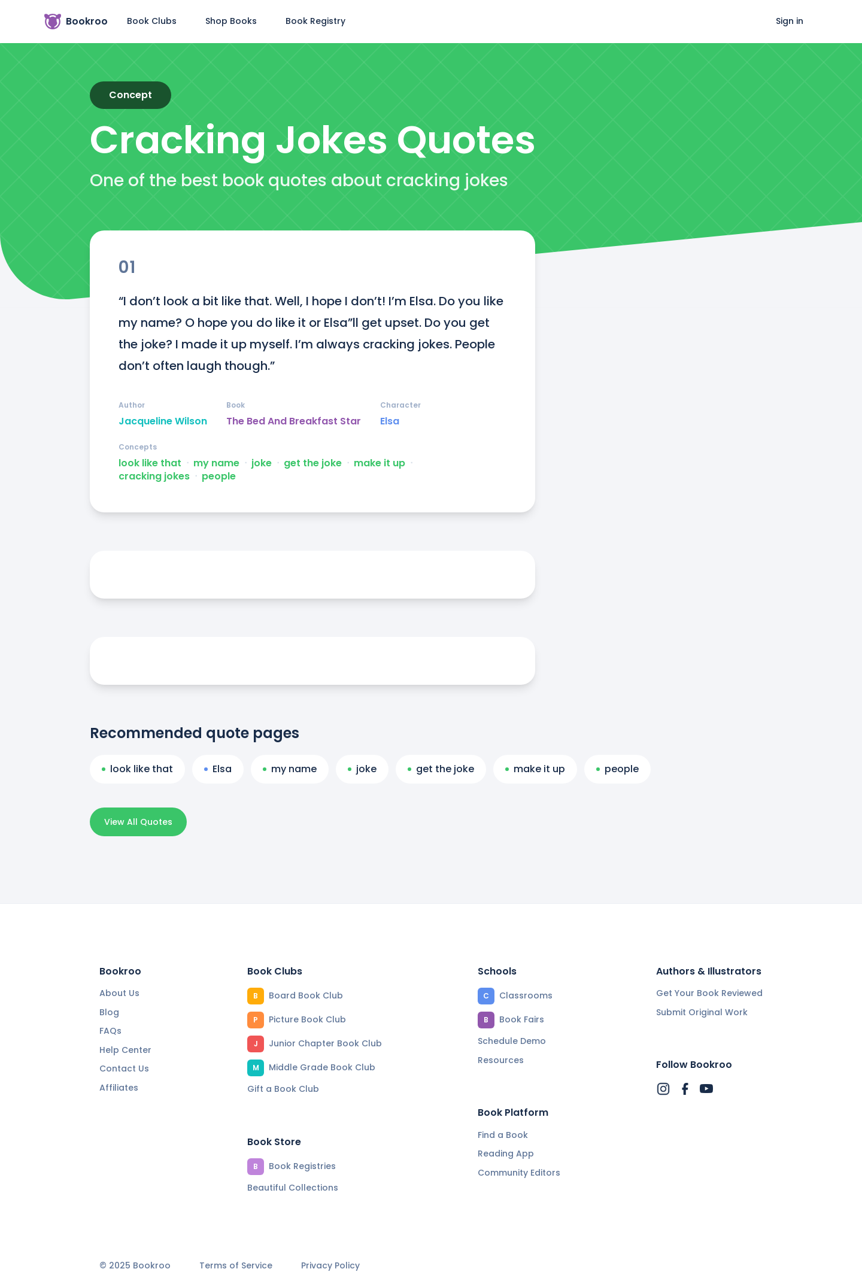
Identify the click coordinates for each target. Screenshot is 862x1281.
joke (261, 463)
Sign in (789, 21)
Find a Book (503, 1135)
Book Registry (315, 21)
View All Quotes (138, 822)
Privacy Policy (330, 1265)
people (219, 476)
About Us (119, 993)
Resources (501, 1060)
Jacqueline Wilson (163, 421)
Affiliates (118, 1088)
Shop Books (231, 21)
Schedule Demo (512, 1041)
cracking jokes (154, 476)
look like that (150, 463)
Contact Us (124, 1068)
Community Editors (519, 1173)
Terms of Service (235, 1265)
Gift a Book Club (283, 1089)
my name (216, 463)
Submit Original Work (702, 1012)
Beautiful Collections (292, 1188)
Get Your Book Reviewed (709, 993)
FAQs (110, 1031)
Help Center (125, 1050)
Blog (109, 1012)
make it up (379, 463)
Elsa (389, 421)
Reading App (506, 1153)
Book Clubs (152, 21)
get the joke (313, 463)
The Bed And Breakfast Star (293, 421)
